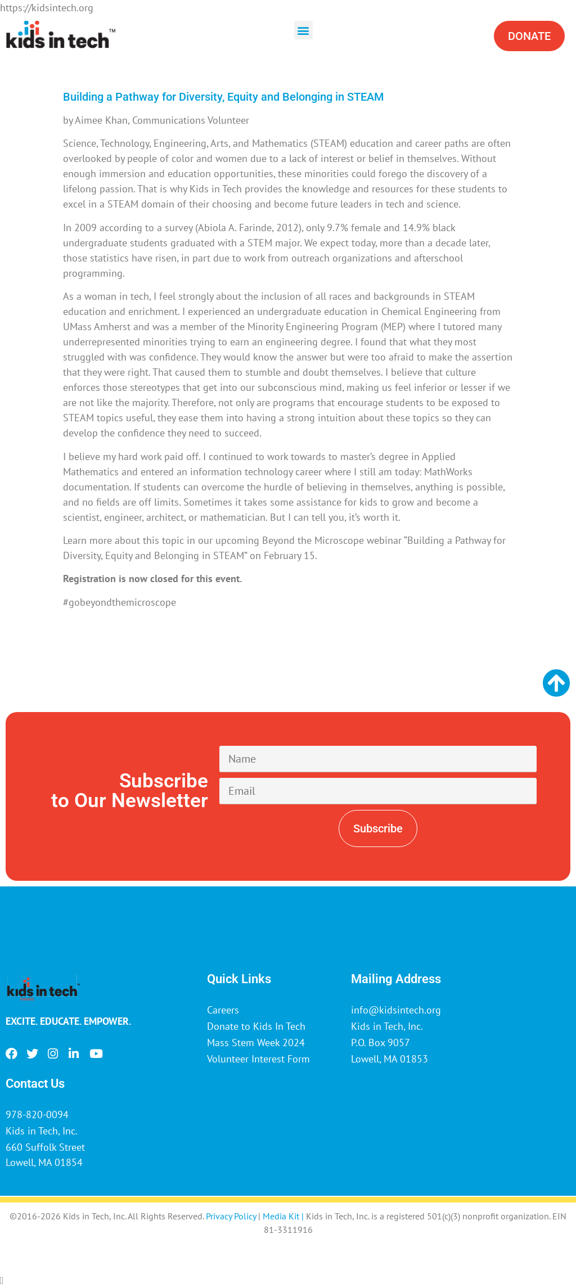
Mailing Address (396, 979)
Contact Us (35, 1084)
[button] (303, 30)
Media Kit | (284, 1216)
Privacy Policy (231, 1216)
